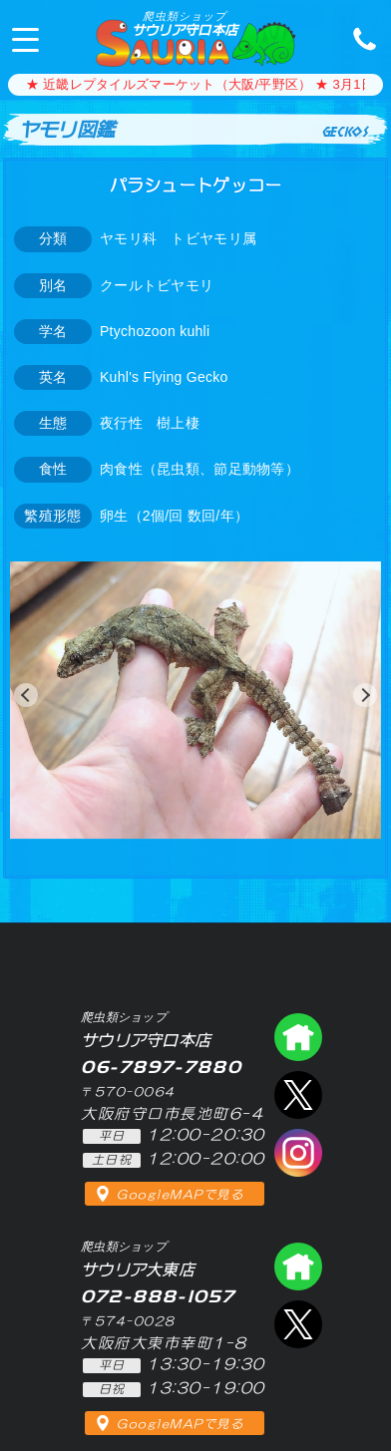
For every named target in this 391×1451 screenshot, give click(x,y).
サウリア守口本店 (184, 23)
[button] (26, 695)
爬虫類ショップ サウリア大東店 (298, 1266)
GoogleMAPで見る (180, 1195)
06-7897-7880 (359, 38)
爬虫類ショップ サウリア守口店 (298, 1037)
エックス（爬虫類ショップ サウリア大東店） (298, 1324)
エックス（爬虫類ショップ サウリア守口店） (298, 1095)
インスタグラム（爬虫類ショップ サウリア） (298, 1153)
